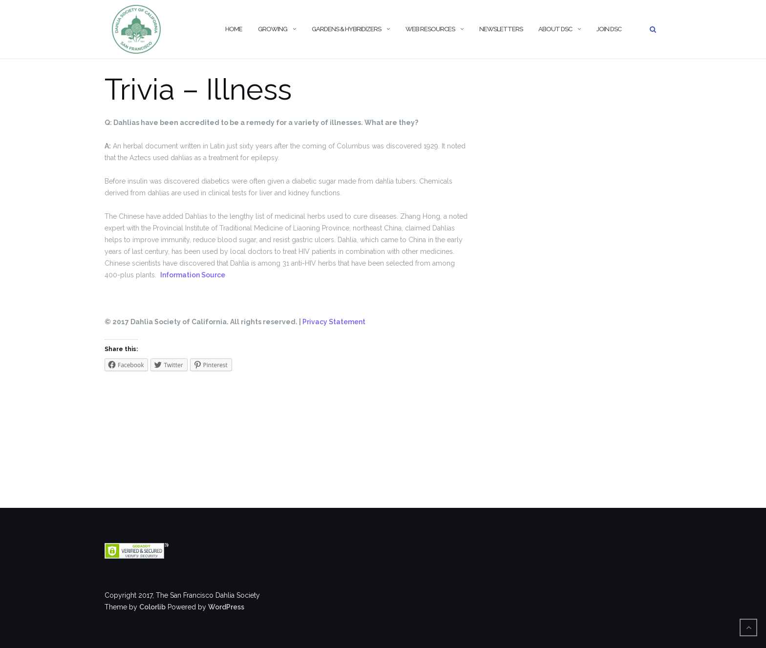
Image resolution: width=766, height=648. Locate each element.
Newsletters (501, 29)
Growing (272, 29)
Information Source (192, 275)
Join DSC (608, 29)
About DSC (555, 29)
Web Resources (430, 29)
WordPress (226, 607)
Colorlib (152, 607)
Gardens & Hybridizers (346, 29)
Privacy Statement (333, 322)
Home (233, 29)
